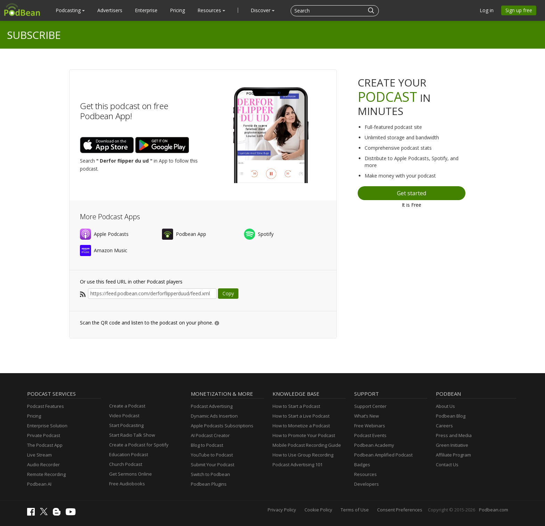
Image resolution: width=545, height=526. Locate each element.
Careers (444, 425)
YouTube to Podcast (212, 455)
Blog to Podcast (207, 445)
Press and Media (454, 435)
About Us (445, 406)
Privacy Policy (282, 510)
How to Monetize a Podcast (301, 425)
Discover (263, 10)
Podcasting (70, 10)
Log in (487, 10)
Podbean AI (39, 484)
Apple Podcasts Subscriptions (222, 425)
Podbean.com (493, 510)
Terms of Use (355, 510)
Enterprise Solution (47, 425)
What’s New (366, 416)
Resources (211, 10)
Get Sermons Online (130, 474)
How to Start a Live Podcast (301, 416)
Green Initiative (452, 445)
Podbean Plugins (209, 484)
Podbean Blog (450, 416)
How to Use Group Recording (302, 455)
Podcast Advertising (212, 406)
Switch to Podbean (210, 474)
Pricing (177, 10)
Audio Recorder (43, 464)
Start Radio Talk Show (132, 435)
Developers (366, 484)
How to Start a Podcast (296, 406)
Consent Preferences (399, 510)
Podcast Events (370, 435)
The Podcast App (45, 445)
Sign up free (518, 10)
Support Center (370, 406)
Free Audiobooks (127, 483)
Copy (228, 293)
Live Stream (39, 455)
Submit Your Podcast (212, 464)
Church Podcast (125, 464)
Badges (362, 464)
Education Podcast (128, 454)
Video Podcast (124, 415)
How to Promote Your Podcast (303, 435)
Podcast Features (45, 406)
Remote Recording (46, 474)
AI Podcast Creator (210, 435)
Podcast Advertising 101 (297, 464)
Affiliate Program (453, 455)
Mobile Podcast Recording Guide (306, 445)
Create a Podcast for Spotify (139, 445)
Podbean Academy (374, 445)
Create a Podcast (127, 406)
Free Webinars (369, 425)
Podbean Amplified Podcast (383, 455)
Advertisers (109, 10)
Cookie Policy (318, 510)
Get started (411, 193)
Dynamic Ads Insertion (214, 416)
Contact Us (447, 464)
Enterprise (146, 10)
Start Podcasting (126, 425)
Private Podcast (43, 435)
